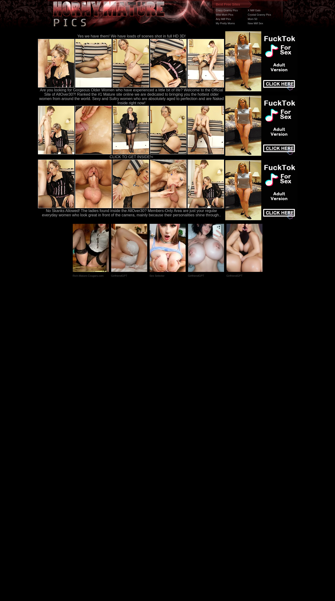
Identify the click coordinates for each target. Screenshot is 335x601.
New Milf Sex (255, 23)
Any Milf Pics (223, 19)
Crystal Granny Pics (259, 14)
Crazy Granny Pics (227, 10)
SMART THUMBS (175, 510)
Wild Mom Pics (224, 14)
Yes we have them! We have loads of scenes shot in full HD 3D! (131, 36)
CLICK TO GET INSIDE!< (131, 157)
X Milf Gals (254, 10)
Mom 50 (252, 19)
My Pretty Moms (225, 23)
